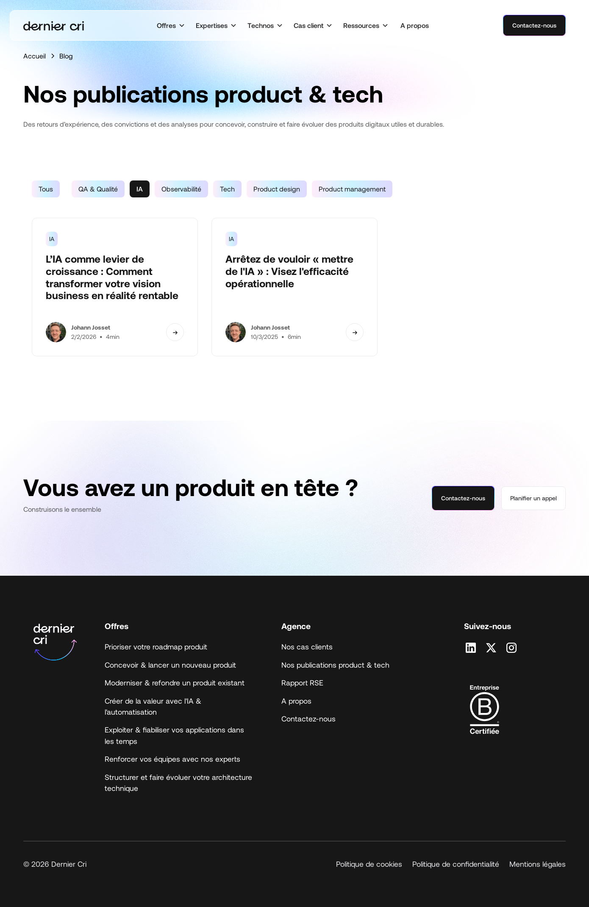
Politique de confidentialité (455, 863)
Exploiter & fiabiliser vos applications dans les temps (174, 735)
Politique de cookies (369, 863)
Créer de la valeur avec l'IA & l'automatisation (153, 706)
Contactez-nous (534, 25)
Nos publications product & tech (335, 664)
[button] (170, 25)
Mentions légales (537, 863)
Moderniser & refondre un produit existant (174, 682)
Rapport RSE (302, 682)
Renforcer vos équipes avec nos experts (172, 758)
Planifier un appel (533, 498)
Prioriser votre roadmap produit (156, 646)
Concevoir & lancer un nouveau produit (170, 664)
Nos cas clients (307, 646)
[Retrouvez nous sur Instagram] (511, 648)
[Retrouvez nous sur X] (491, 648)
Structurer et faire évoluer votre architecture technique (178, 782)
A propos (414, 25)
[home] (53, 25)
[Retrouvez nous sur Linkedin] (471, 648)
